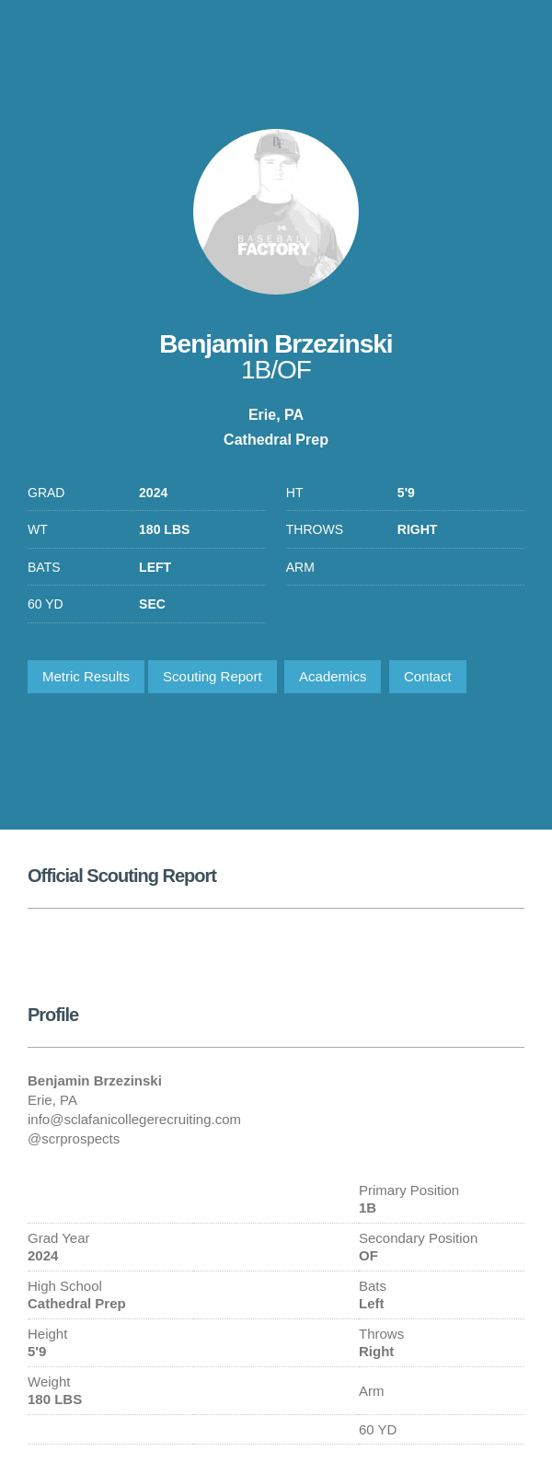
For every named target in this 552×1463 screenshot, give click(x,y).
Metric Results (86, 676)
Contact (428, 676)
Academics (332, 676)
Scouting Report (212, 676)
